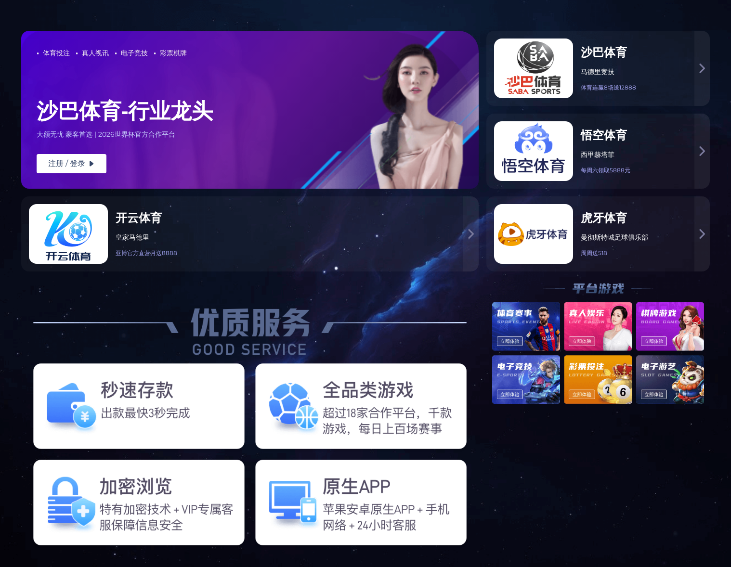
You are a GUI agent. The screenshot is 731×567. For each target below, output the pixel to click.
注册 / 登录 (71, 163)
